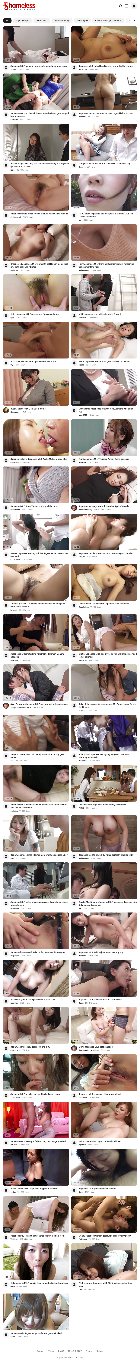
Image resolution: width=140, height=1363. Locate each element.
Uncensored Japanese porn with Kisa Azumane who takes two (106, 410)
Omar (81, 167)
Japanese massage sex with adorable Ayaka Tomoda (104, 506)
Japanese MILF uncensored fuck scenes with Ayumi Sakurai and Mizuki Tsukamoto (38, 806)
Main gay (14, 270)
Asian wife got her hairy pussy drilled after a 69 (32, 999)
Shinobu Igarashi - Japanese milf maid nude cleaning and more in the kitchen (37, 605)
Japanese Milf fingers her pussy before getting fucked (36, 1333)
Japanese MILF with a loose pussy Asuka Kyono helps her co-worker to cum (39, 903)
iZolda (13, 170)
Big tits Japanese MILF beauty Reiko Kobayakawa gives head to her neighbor (108, 655)
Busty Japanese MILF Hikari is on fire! (28, 409)
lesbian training (62, 20)
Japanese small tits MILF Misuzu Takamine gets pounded (106, 553)
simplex (82, 557)
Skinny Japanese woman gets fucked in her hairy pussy (105, 1236)
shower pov (82, 20)
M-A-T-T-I (14, 660)
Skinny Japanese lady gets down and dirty (30, 1047)
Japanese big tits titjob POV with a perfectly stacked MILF (106, 855)
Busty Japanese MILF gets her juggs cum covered (33, 1188)
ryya (12, 318)
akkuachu (14, 120)
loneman (82, 318)
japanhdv (14, 1003)
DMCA (61, 1351)
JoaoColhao (84, 607)
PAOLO (81, 808)
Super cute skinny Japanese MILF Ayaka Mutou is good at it (38, 459)
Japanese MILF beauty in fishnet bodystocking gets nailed (38, 1141)
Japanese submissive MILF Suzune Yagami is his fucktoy (106, 113)
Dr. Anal (82, 710)
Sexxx (81, 908)
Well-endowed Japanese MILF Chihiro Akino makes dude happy (106, 1284)
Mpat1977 (83, 415)
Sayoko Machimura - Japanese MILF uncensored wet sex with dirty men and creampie (108, 903)
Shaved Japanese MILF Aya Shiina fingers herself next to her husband (39, 555)
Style (12, 365)
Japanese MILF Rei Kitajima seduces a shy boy (101, 952)
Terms (51, 1351)
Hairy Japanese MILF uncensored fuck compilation (34, 314)
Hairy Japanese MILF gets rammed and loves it (101, 1141)
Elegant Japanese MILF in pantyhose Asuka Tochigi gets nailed (37, 756)
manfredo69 (15, 510)
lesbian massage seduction (108, 20)
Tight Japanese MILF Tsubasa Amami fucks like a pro (104, 459)
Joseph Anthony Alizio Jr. (89, 510)
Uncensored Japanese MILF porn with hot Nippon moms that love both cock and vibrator (39, 265)
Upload (99, 1351)
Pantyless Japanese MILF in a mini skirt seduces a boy (104, 163)
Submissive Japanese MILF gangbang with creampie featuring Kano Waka (104, 756)
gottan (13, 1192)
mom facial (41, 20)
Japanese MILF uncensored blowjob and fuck (100, 1094)
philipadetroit (15, 217)
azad (12, 761)
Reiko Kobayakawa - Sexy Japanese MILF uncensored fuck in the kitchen (107, 705)
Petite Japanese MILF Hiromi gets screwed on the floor (105, 361)
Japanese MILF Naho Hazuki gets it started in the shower (106, 66)
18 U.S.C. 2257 (75, 1351)
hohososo (14, 462)
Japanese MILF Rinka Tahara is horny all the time (33, 506)
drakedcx (82, 462)
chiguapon (14, 956)
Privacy (89, 1351)
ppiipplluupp (84, 270)
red (80, 220)
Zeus (81, 1289)
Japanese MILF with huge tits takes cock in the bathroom (37, 1236)
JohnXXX (82, 117)
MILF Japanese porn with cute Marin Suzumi (100, 314)
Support (40, 1351)
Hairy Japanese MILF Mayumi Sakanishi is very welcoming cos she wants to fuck (106, 265)
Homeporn (14, 412)
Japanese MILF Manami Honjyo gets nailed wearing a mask (38, 66)
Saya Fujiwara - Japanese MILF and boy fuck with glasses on (39, 704)
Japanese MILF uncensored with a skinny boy (100, 999)
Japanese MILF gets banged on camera (97, 1188)
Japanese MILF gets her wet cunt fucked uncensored (35, 1094)
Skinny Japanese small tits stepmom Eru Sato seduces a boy (39, 855)
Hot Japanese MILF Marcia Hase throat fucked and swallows (39, 1283)
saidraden (83, 1097)
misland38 (83, 69)
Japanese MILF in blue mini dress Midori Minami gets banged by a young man (39, 115)
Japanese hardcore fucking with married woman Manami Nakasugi (37, 655)
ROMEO (13, 1145)
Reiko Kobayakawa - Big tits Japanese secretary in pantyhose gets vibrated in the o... (39, 165)
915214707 (15, 560)
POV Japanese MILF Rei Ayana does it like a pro (33, 361)
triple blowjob (22, 20)
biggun (81, 365)
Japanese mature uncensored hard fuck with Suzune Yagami (39, 214)
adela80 (13, 69)
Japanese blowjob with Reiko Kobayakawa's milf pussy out (38, 952)
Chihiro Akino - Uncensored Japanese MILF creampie (104, 603)
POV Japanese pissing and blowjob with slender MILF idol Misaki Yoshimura (106, 215)
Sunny (81, 1003)
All (7, 20)
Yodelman (14, 1239)
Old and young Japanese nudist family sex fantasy (102, 804)
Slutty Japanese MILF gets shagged (96, 1047)
